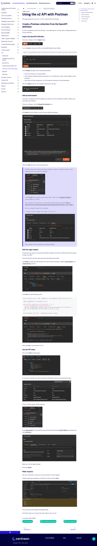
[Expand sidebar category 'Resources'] (18, 91)
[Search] (65, 3)
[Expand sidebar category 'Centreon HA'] (18, 80)
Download (78, 538)
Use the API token (84, 18)
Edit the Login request (85, 16)
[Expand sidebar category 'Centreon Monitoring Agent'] (18, 44)
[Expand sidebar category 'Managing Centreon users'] (18, 24)
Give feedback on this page (48, 521)
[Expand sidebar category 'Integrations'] (18, 47)
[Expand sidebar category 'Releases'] (18, 86)
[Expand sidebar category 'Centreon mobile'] (18, 50)
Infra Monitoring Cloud (31, 3)
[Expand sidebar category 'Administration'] (18, 35)
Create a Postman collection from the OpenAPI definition (87, 9)
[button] (95, 3)
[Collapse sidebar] (10, 532)
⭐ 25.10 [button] (79, 3)
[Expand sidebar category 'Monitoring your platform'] (18, 83)
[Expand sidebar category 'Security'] (18, 89)
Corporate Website (49, 538)
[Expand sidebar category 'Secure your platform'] (18, 15)
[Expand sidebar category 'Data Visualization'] (18, 30)
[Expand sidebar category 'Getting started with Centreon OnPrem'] (18, 9)
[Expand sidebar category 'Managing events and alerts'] (18, 21)
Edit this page (27, 521)
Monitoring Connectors (44, 3)
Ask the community (70, 521)
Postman (24, 32)
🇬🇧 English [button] (86, 3)
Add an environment (85, 14)
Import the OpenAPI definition (87, 12)
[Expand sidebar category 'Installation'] (18, 12)
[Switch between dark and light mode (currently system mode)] (92, 3)
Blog (64, 538)
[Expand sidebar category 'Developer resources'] (18, 77)
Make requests (84, 20)
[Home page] (23, 9)
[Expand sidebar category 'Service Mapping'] (18, 27)
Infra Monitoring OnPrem (19, 3)
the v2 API (40, 19)
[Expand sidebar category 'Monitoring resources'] (18, 18)
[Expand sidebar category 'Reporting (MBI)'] (18, 33)
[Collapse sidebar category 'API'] (18, 53)
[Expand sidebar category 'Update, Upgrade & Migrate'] (18, 38)
